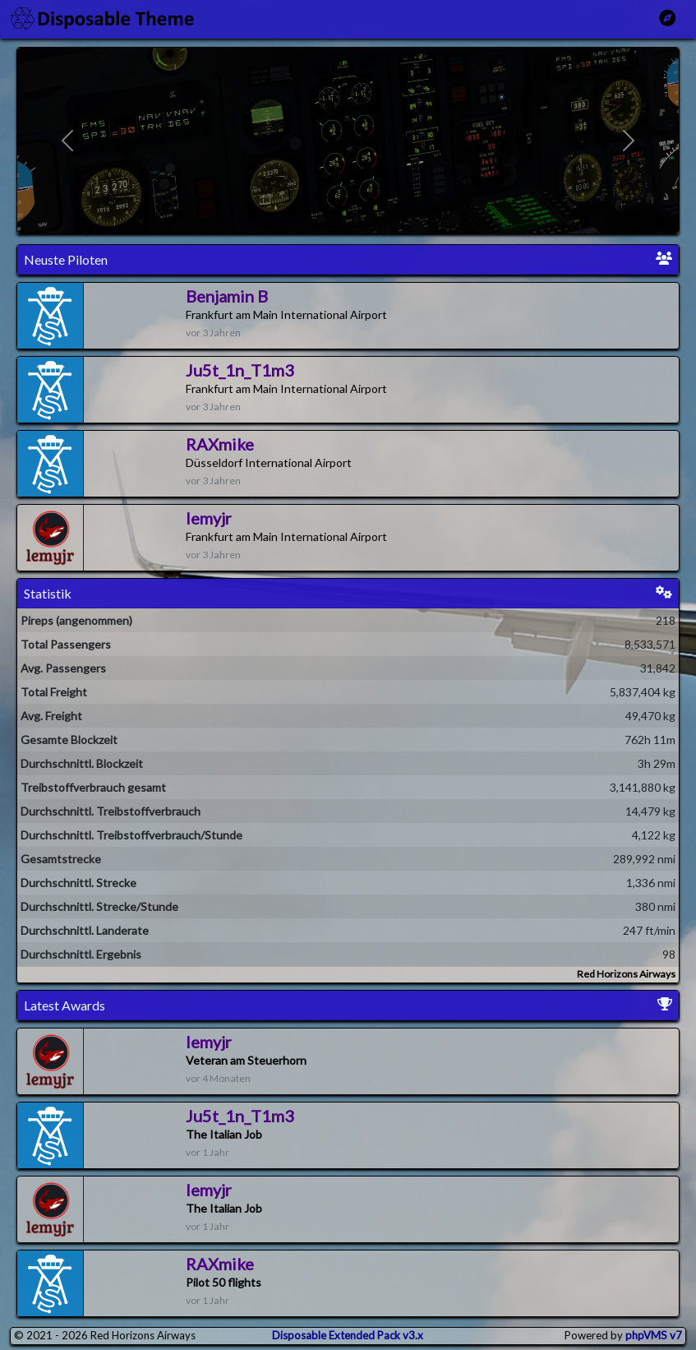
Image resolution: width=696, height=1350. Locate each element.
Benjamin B (227, 296)
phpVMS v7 (653, 1335)
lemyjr (209, 518)
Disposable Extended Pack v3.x (347, 1335)
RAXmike (220, 444)
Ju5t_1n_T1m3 (240, 370)
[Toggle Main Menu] (667, 17)
